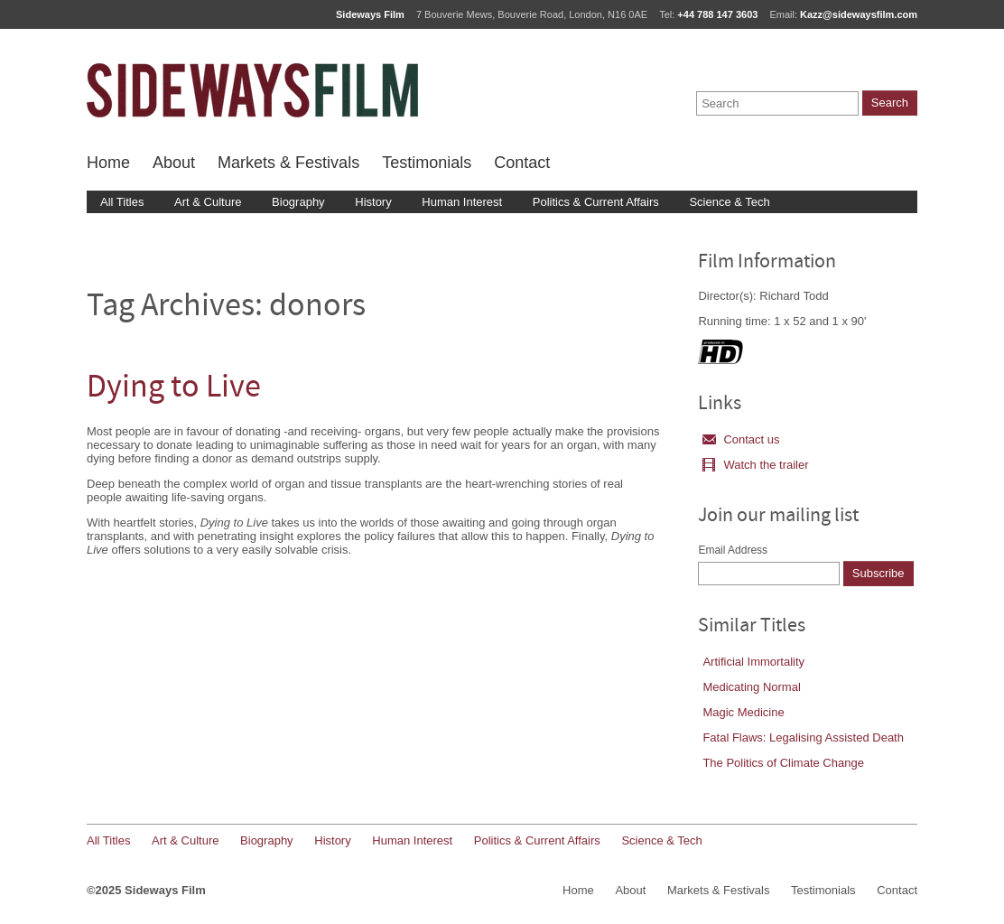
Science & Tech (729, 202)
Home (108, 163)
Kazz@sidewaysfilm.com (858, 14)
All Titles (122, 202)
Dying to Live (174, 389)
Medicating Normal (751, 687)
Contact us (740, 439)
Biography (298, 202)
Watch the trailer (755, 464)
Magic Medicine (743, 712)
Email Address (732, 550)
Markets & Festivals (288, 163)
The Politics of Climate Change (782, 763)
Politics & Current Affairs (596, 202)
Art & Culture (207, 202)
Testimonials (426, 163)
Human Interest (462, 202)
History (373, 202)
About (174, 163)
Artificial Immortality (753, 661)
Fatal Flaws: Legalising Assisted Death (803, 737)
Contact (522, 163)
